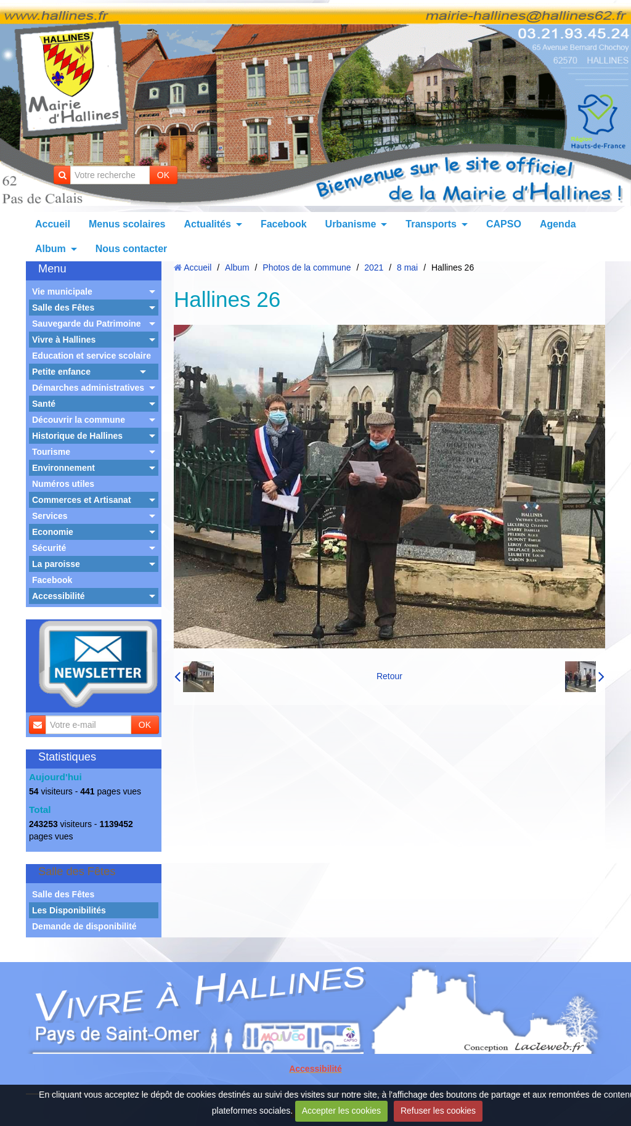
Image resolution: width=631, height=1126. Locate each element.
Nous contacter (131, 248)
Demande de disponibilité (84, 926)
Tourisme (51, 452)
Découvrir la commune (78, 420)
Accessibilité (58, 596)
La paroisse (56, 564)
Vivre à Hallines (64, 340)
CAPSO (503, 224)
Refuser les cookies (438, 1111)
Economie (52, 532)
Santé (43, 404)
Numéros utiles (63, 484)
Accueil (52, 224)
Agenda (558, 224)
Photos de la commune (307, 267)
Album (50, 248)
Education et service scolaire (91, 356)
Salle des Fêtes (63, 307)
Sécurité (49, 548)
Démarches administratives (88, 388)
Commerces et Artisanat (81, 500)
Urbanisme (351, 224)
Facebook (284, 224)
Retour (389, 676)
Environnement (63, 468)
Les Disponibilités (69, 910)
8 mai (407, 267)
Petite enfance (61, 372)
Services (50, 516)
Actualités (207, 224)
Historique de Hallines (77, 436)
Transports (431, 224)
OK (163, 175)
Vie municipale (62, 291)
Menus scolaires (127, 224)
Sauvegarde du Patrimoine (86, 323)
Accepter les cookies (341, 1111)
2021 (373, 267)
